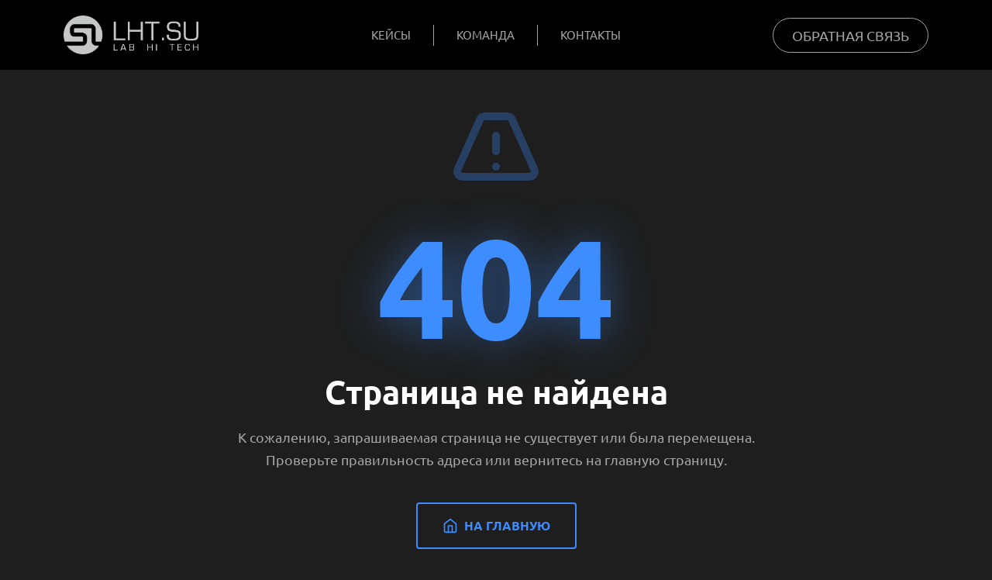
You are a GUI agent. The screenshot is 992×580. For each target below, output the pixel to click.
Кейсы (391, 34)
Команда (485, 34)
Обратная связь (850, 35)
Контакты (590, 34)
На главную (496, 525)
